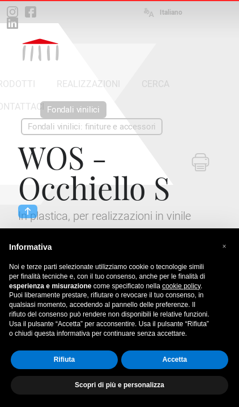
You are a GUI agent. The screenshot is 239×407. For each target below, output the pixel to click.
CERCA (155, 84)
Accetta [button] (175, 359)
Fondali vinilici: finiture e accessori (92, 127)
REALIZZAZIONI (88, 84)
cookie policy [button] (181, 286)
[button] (224, 246)
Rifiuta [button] (64, 359)
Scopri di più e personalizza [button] (119, 385)
